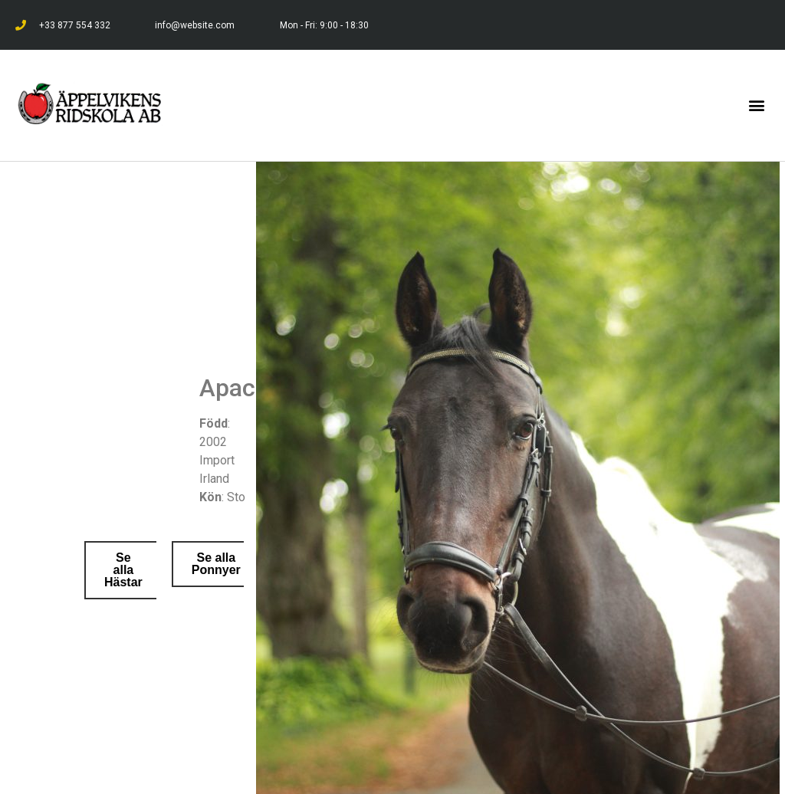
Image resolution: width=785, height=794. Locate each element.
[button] (757, 105)
